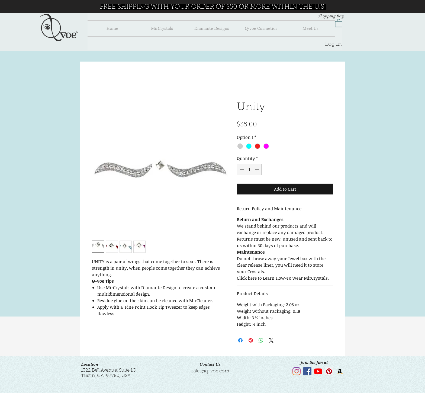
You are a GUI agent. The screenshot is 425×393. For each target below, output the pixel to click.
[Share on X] (271, 340)
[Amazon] (340, 371)
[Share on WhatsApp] (261, 340)
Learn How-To (277, 278)
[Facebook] (307, 371)
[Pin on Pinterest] (250, 340)
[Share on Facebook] (240, 340)
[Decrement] (241, 169)
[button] (338, 22)
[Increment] (257, 169)
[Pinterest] (329, 371)
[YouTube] (318, 371)
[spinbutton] (249, 169)
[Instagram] (296, 371)
